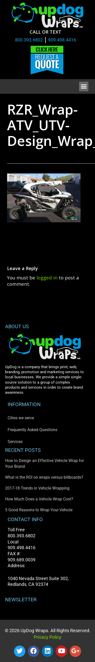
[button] (84, 86)
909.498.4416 (62, 39)
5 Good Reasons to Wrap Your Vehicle (38, 509)
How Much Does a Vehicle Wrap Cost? (39, 499)
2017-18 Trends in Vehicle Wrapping (37, 488)
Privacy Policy (47, 637)
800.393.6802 (29, 39)
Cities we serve (21, 417)
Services (15, 441)
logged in (47, 277)
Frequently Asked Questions (32, 429)
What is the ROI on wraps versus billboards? (44, 477)
